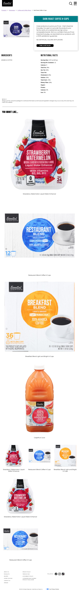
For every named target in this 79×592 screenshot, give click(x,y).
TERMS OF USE (26, 574)
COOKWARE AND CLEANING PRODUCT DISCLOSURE (30, 579)
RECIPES (6, 576)
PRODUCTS (6, 574)
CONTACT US (7, 580)
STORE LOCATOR (8, 578)
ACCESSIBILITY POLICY (28, 576)
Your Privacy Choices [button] (52, 589)
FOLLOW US (50, 573)
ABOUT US (6, 571)
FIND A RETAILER (45, 45)
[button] (70, 4)
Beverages (12, 10)
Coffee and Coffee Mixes (24, 10)
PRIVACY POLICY (27, 572)
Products (3, 10)
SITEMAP (6, 582)
